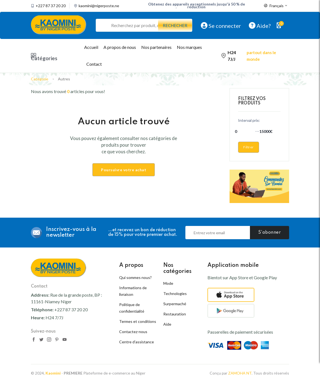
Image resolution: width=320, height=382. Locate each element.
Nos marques (189, 47)
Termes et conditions (137, 321)
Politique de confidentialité (131, 307)
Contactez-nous (133, 331)
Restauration (174, 314)
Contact (94, 64)
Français (276, 6)
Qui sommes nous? (135, 277)
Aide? (260, 25)
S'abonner (269, 232)
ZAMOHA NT (240, 373)
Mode (168, 283)
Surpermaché (174, 303)
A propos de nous (119, 47)
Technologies (175, 293)
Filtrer (248, 147)
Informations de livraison (133, 291)
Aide (167, 324)
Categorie (39, 79)
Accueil (91, 47)
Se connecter (221, 25)
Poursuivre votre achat (123, 169)
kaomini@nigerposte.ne (99, 6)
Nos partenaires (156, 47)
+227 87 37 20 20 (51, 6)
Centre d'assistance (136, 341)
